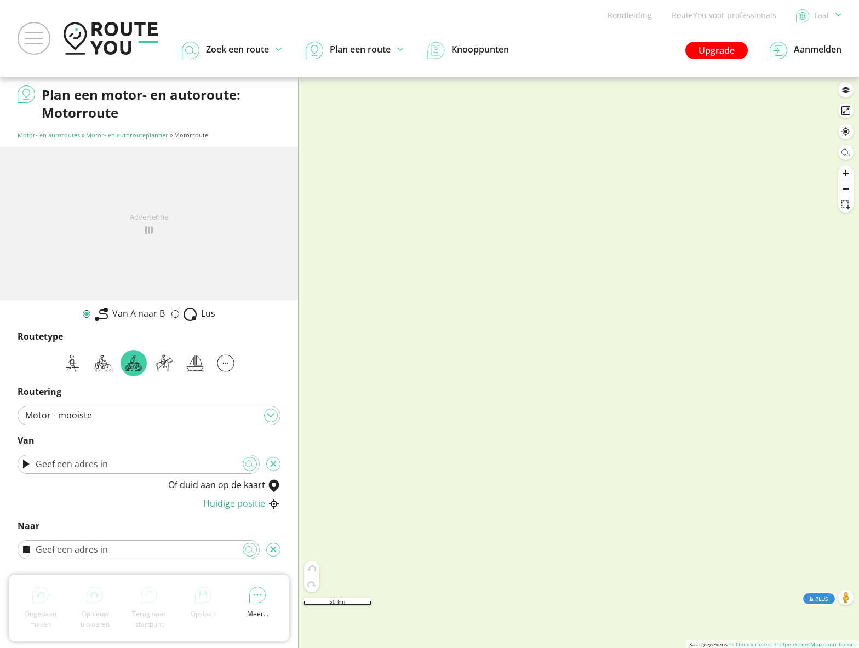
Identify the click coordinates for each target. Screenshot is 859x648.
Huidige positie (241, 503)
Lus (199, 314)
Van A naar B (130, 314)
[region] (579, 362)
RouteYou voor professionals (724, 15)
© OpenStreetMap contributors (815, 644)
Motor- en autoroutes (49, 135)
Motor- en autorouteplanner (127, 135)
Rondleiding (630, 15)
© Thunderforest (750, 644)
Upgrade (716, 50)
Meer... (257, 602)
